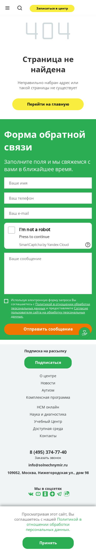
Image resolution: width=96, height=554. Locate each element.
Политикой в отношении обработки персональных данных (50, 306)
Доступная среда (48, 428)
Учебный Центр (48, 421)
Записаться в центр (52, 8)
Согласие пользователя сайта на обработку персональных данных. (49, 312)
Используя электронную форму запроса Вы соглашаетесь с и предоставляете (50, 308)
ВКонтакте (30, 493)
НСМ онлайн (48, 407)
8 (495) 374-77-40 (48, 452)
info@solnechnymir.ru (48, 465)
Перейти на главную (48, 104)
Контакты (48, 435)
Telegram (51, 493)
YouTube (37, 493)
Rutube (66, 493)
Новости (48, 383)
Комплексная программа (48, 397)
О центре (48, 375)
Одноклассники (44, 493)
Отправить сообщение (48, 329)
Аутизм (48, 390)
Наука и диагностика (48, 414)
